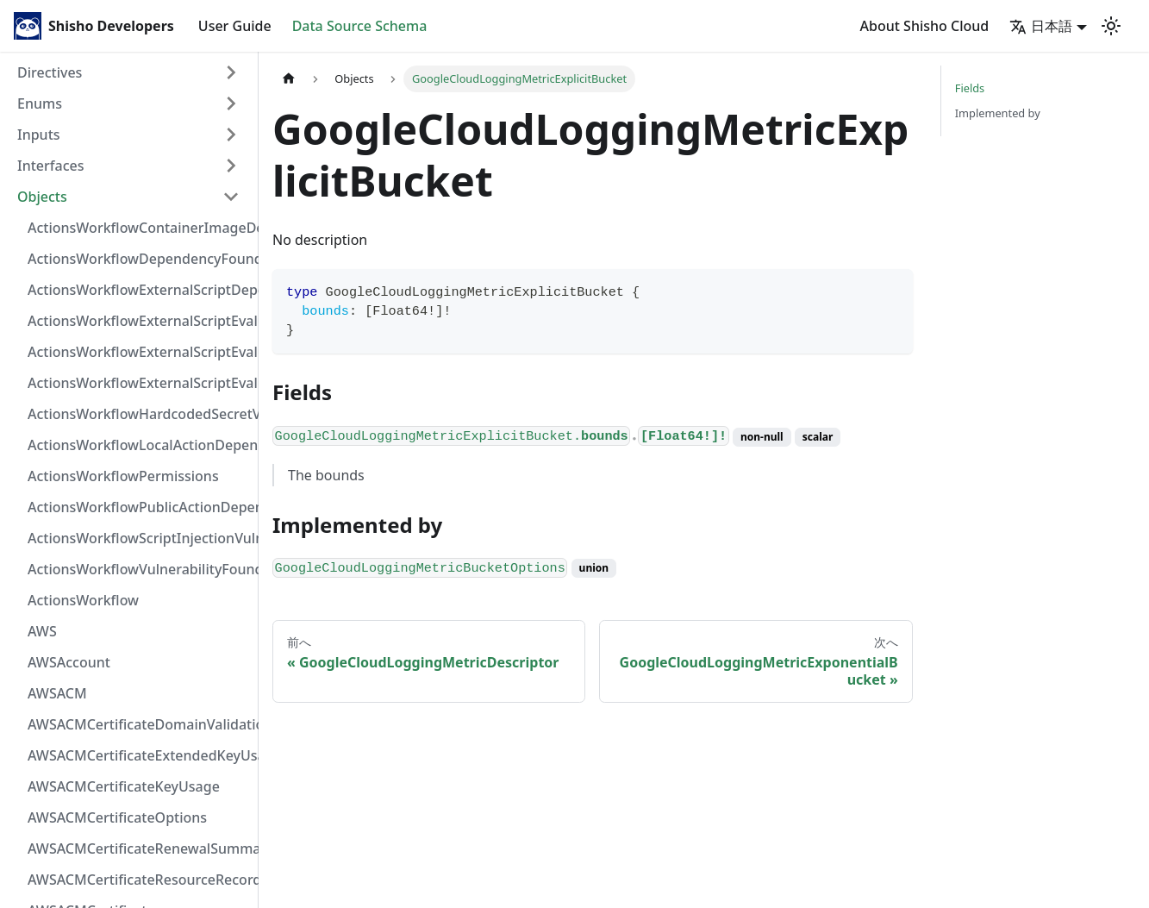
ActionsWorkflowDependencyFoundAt (139, 258)
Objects (42, 196)
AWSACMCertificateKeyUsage (124, 786)
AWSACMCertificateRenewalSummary (139, 848)
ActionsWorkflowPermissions (123, 476)
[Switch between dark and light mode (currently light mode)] (1111, 26)
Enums (39, 103)
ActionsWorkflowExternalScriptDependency (139, 289)
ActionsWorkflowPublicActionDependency (139, 507)
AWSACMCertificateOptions (117, 817)
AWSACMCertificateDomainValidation (139, 724)
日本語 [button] (1040, 25)
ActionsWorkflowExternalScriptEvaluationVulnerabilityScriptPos (139, 351)
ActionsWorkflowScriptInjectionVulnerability (139, 538)
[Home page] (288, 79)
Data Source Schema (360, 25)
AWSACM (57, 693)
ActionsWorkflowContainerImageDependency (139, 227)
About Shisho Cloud (925, 25)
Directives (49, 72)
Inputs (38, 134)
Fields (969, 88)
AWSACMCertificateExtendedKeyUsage (139, 755)
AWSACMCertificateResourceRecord (139, 879)
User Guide (235, 25)
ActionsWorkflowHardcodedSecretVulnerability (139, 413)
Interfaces (50, 165)
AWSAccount (69, 662)
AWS (42, 631)
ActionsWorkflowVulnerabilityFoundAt (139, 569)
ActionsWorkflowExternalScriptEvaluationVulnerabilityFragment (139, 320)
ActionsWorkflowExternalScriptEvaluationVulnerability (139, 382)
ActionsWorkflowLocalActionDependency (139, 444)
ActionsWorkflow (83, 600)
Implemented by (997, 113)
